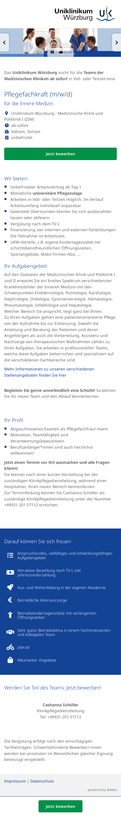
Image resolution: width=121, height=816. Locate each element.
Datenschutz (42, 781)
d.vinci (112, 790)
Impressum (15, 781)
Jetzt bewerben (60, 153)
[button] (4, 42)
